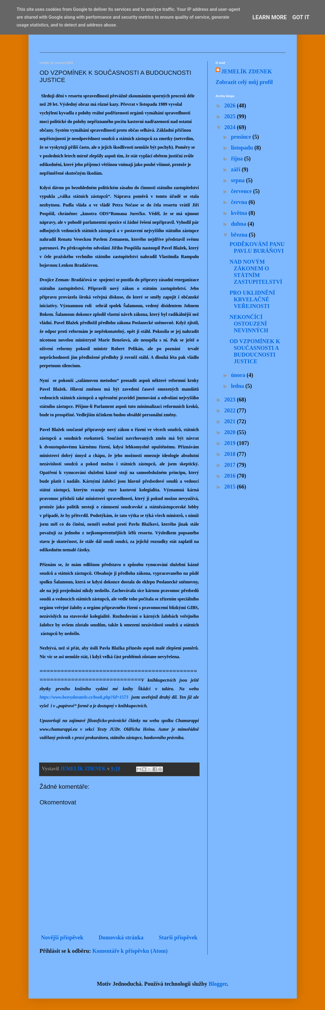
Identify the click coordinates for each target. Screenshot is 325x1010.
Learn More (269, 17)
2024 (230, 127)
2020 (230, 432)
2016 (230, 476)
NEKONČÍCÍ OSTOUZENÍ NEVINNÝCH (249, 323)
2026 (230, 105)
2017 (230, 465)
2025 (230, 116)
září (236, 169)
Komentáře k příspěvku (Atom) (129, 951)
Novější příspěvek (62, 937)
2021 (230, 421)
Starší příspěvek (178, 937)
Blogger (218, 984)
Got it (301, 17)
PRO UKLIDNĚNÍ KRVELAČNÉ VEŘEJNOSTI (252, 299)
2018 (230, 454)
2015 (230, 487)
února (238, 375)
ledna (238, 386)
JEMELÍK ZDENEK (246, 71)
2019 (230, 443)
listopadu (242, 148)
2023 (230, 399)
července (242, 191)
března (240, 235)
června (239, 202)
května (239, 213)
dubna (239, 224)
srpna (238, 180)
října (237, 158)
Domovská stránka (121, 937)
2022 (230, 410)
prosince (241, 137)
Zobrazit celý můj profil (244, 82)
